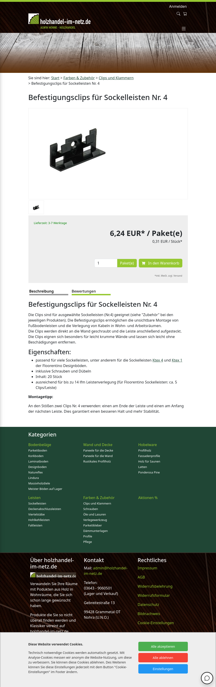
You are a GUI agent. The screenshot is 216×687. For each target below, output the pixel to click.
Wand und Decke (97, 444)
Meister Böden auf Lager (45, 489)
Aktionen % (148, 497)
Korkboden (36, 456)
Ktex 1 (177, 360)
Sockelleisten (37, 503)
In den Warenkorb (160, 263)
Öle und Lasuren (94, 514)
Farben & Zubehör (99, 497)
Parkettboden (37, 450)
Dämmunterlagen (95, 531)
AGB (141, 577)
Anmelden (178, 6)
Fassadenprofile (149, 456)
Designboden (37, 467)
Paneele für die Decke (98, 450)
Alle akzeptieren (163, 646)
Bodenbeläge (39, 444)
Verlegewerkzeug (95, 520)
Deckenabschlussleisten (44, 509)
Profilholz (144, 450)
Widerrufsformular (154, 595)
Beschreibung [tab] (41, 291)
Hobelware (147, 444)
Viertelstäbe (36, 514)
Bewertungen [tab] (84, 291)
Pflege (87, 542)
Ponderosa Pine (149, 472)
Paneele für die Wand (98, 456)
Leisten (34, 497)
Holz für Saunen (149, 461)
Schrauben (90, 509)
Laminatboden (38, 461)
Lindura (33, 478)
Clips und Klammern (97, 503)
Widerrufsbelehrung (155, 586)
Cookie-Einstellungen (156, 622)
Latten (142, 467)
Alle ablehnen (163, 657)
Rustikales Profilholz (97, 461)
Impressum (147, 568)
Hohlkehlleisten (39, 520)
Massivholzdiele (39, 483)
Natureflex (35, 472)
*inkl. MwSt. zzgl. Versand (168, 275)
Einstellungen (163, 669)
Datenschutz (148, 604)
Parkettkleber (92, 525)
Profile (87, 536)
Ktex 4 (158, 360)
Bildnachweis (149, 613)
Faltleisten (35, 525)
